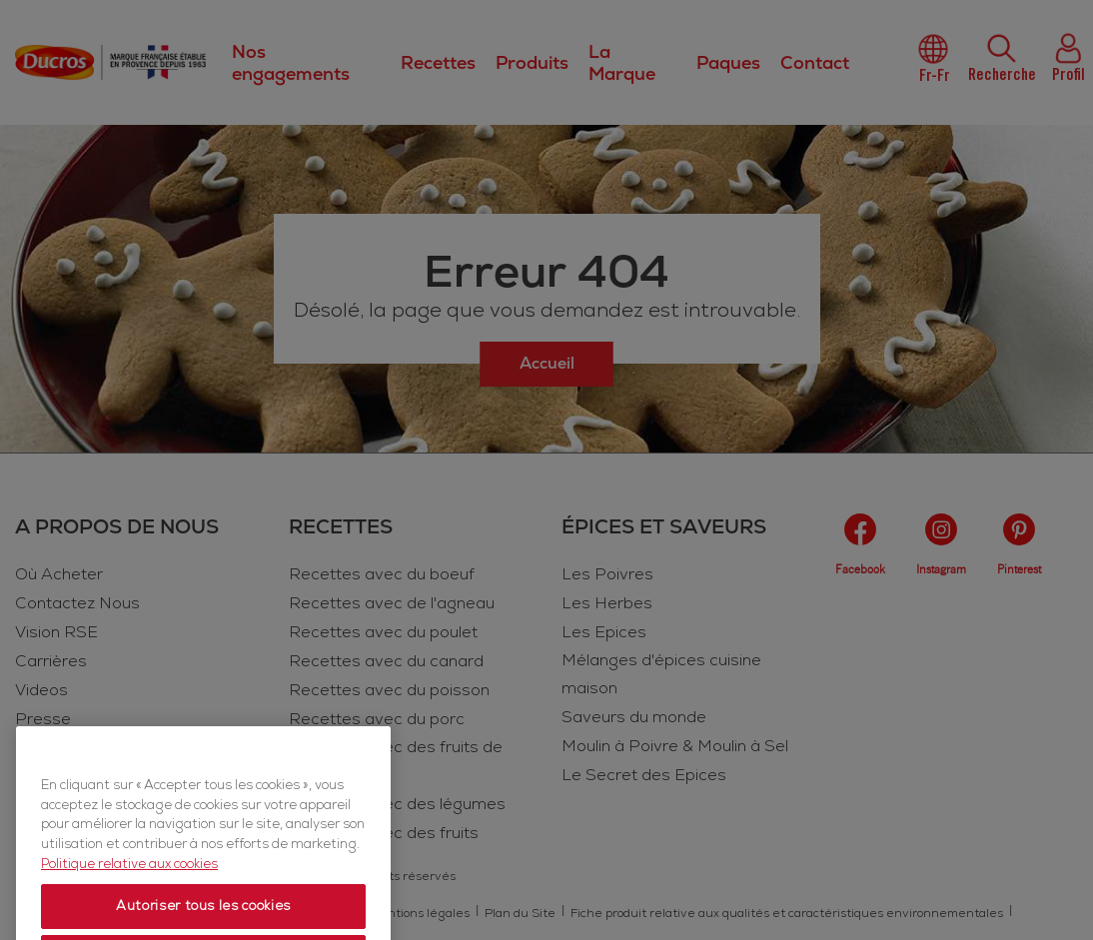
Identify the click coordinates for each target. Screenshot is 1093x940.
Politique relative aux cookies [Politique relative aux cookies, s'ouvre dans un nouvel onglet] (129, 894)
